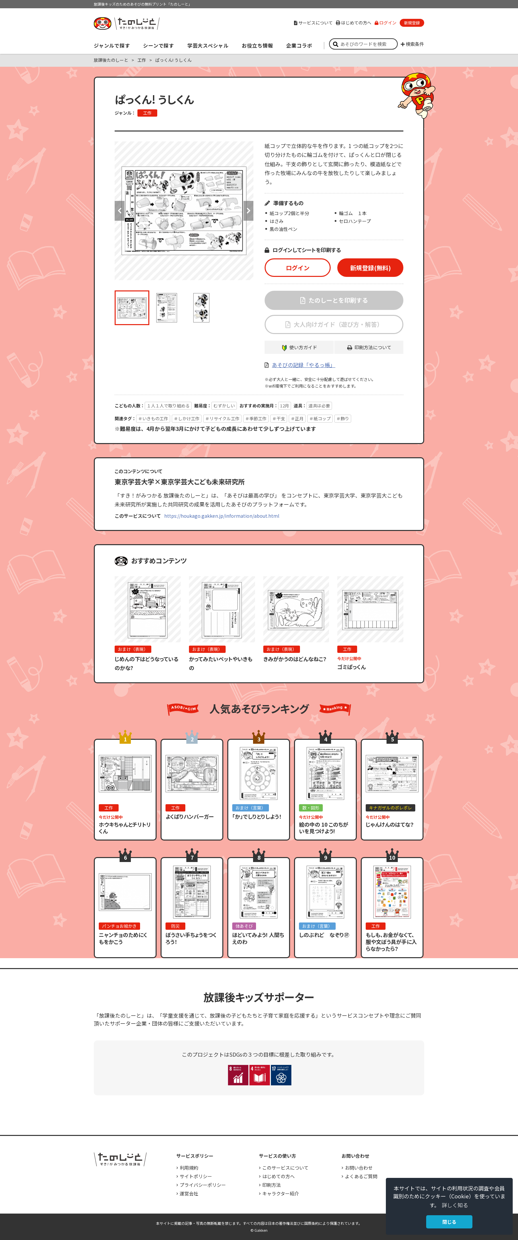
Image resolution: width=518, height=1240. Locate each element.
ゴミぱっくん (351, 667)
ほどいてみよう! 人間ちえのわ (258, 938)
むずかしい (224, 405)
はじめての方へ (353, 22)
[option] (184, 210)
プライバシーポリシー (203, 1185)
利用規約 (189, 1167)
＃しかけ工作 (187, 418)
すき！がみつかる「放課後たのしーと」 (127, 23)
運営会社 (189, 1193)
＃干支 (278, 418)
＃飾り (342, 418)
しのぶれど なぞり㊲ (324, 935)
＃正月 (297, 418)
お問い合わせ (359, 1167)
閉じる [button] (449, 1221)
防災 (175, 926)
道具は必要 (319, 405)
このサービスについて (285, 1167)
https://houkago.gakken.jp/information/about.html (221, 515)
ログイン (385, 22)
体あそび (244, 926)
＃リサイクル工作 (222, 418)
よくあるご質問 (361, 1176)
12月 (284, 405)
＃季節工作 (256, 418)
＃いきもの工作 (153, 418)
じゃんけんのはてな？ (390, 824)
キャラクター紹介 (280, 1193)
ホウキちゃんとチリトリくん (125, 827)
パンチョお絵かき (119, 926)
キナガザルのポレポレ (390, 808)
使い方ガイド (303, 347)
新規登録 (412, 22)
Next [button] (248, 211)
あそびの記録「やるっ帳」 (303, 365)
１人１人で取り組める (168, 405)
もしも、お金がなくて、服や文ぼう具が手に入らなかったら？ (391, 942)
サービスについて (313, 22)
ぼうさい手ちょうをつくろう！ (191, 938)
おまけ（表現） (133, 649)
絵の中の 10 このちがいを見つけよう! (323, 827)
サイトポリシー (196, 1176)
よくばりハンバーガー (190, 816)
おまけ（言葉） (251, 808)
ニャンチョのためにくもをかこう (123, 938)
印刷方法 (271, 1185)
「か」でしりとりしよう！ (256, 816)
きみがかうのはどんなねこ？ (295, 659)
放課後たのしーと (111, 60)
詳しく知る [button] (455, 1205)
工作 (141, 60)
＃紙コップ (320, 418)
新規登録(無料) (370, 267)
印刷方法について (372, 347)
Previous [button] (120, 211)
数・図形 (310, 808)
